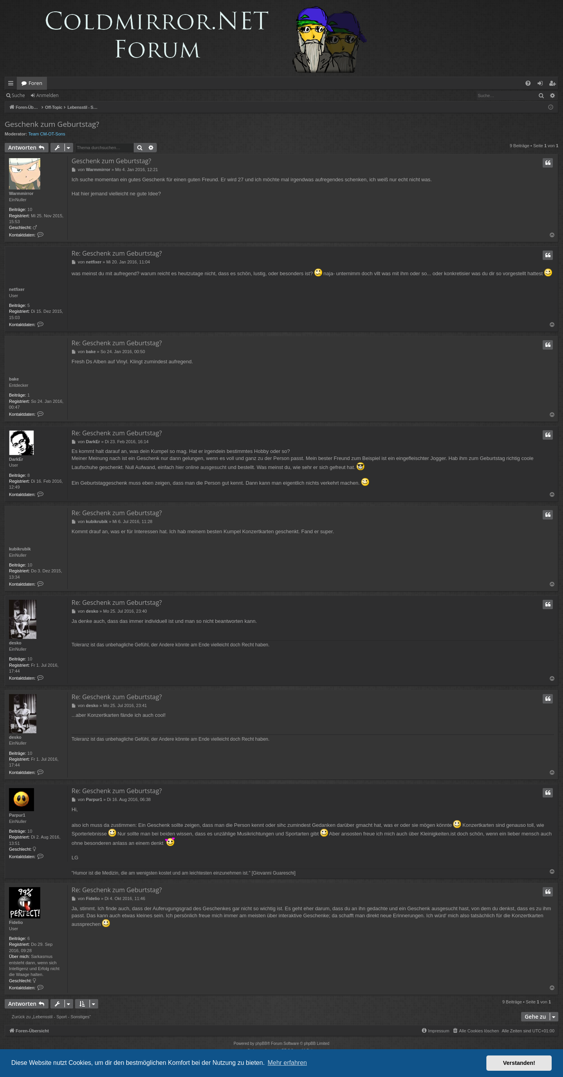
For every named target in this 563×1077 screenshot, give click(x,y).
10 (29, 209)
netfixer (17, 289)
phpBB (261, 1043)
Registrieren (83, 95)
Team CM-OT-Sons (47, 134)
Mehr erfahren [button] (287, 1062)
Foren (35, 83)
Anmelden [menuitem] (542, 84)
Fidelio (16, 922)
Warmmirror (21, 193)
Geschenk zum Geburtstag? (52, 124)
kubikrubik (20, 549)
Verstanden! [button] (519, 1063)
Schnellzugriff (12, 84)
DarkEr (16, 459)
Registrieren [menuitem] (554, 84)
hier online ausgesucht (201, 467)
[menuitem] (528, 83)
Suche (18, 95)
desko (15, 642)
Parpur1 (17, 815)
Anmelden (47, 95)
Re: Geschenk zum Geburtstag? (117, 253)
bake (14, 379)
